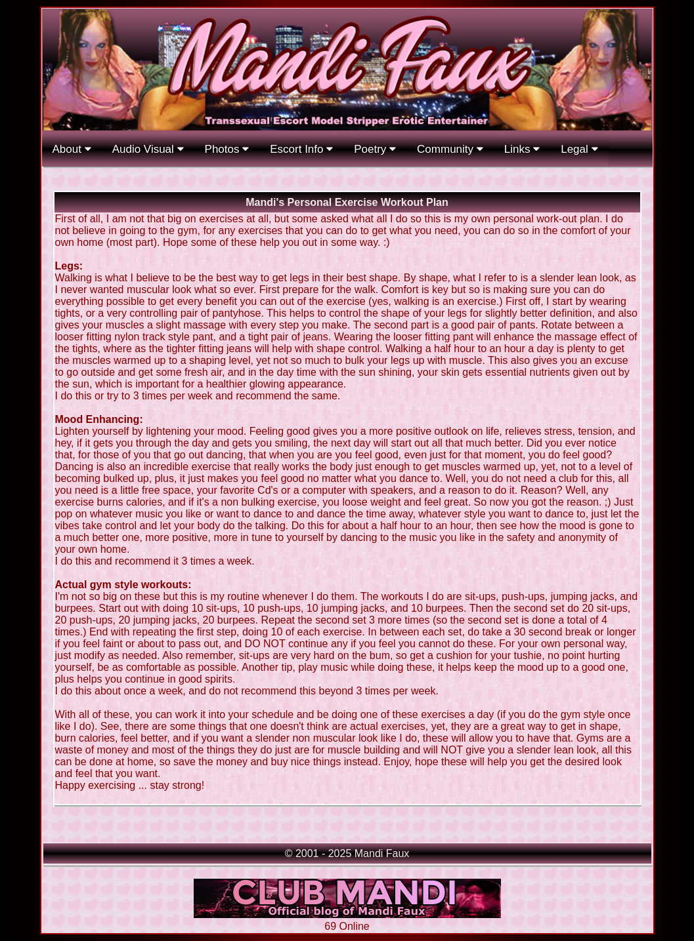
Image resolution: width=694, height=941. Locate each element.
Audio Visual (148, 149)
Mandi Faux (382, 853)
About (72, 149)
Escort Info (301, 149)
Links (522, 149)
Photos (227, 149)
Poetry (375, 149)
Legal (579, 149)
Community (450, 149)
